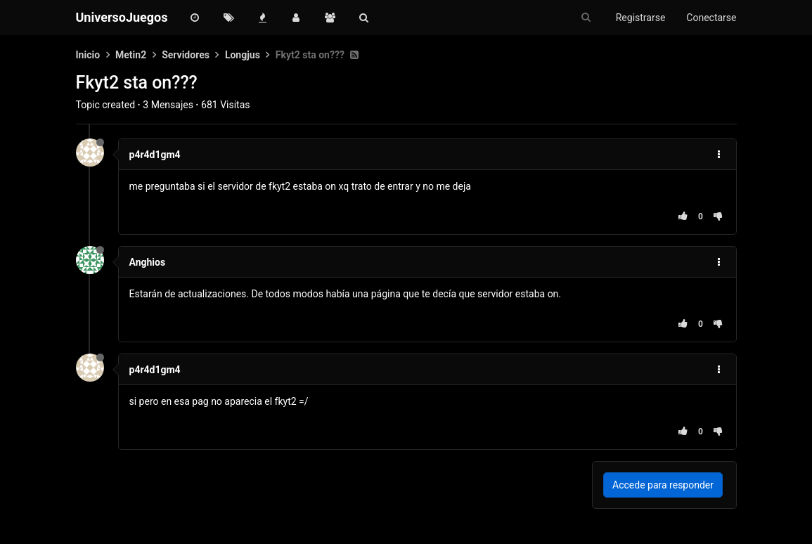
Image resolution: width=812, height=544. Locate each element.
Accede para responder (663, 485)
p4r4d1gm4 (155, 154)
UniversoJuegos (122, 17)
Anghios (147, 262)
